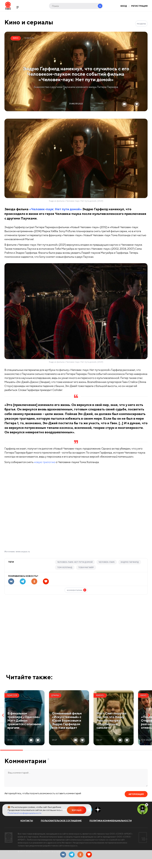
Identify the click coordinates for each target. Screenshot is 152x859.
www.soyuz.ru (23, 551)
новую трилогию (44, 462)
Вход (124, 6)
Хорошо (76, 810)
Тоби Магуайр (86, 567)
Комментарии (76, 590)
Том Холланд (64, 567)
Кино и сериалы (28, 22)
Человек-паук (107, 562)
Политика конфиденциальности (111, 820)
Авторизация (136, 794)
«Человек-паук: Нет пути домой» (55, 209)
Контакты (26, 820)
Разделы (141, 24)
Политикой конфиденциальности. (25, 813)
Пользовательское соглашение (61, 820)
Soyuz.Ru (7, 5)
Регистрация (139, 6)
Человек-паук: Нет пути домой (75, 562)
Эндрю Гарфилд (130, 562)
